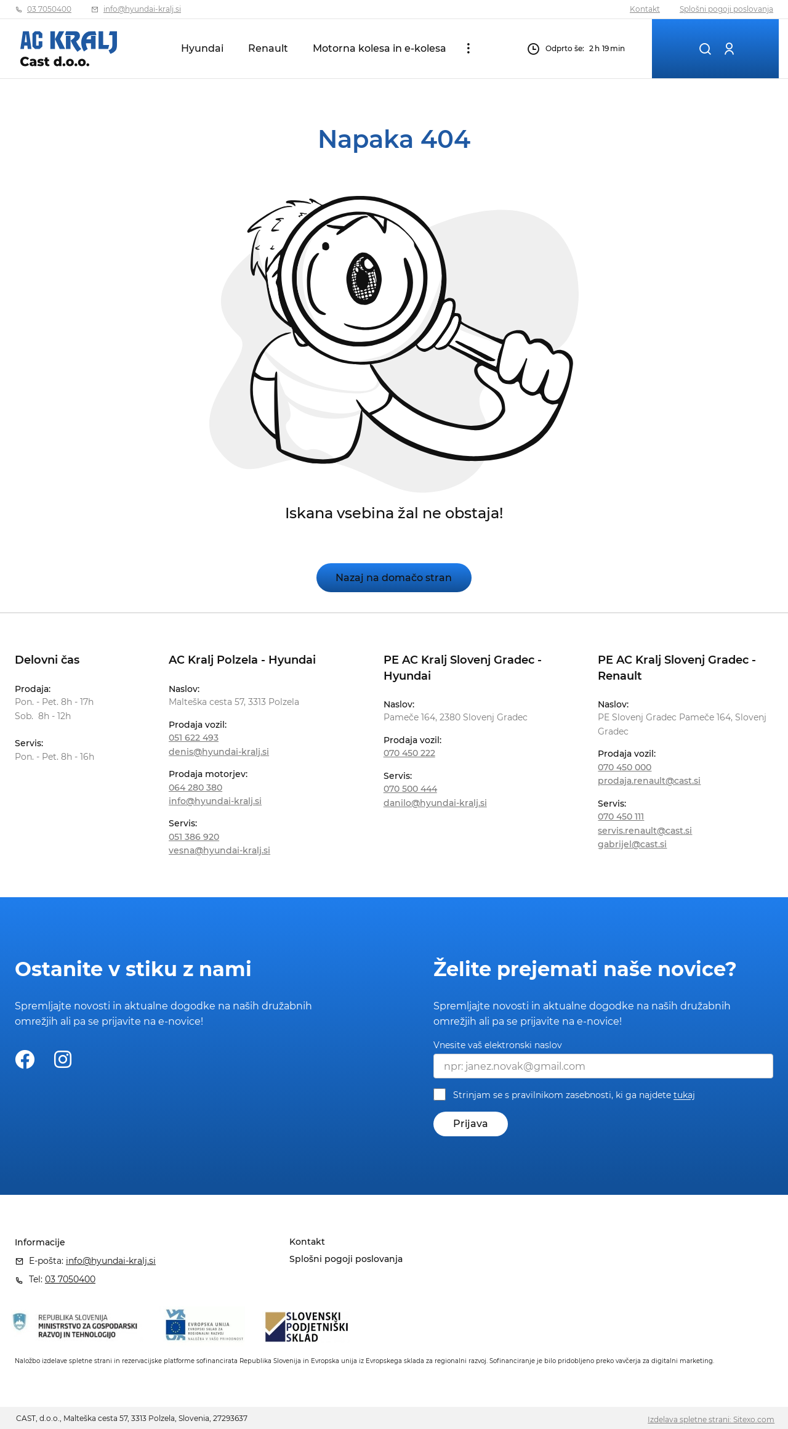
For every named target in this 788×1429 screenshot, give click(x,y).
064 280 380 (195, 787)
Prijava (470, 1124)
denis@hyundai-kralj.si (219, 751)
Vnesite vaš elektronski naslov (497, 1045)
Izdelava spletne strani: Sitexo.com (711, 1419)
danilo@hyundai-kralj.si (435, 802)
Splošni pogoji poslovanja (726, 9)
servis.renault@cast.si (645, 830)
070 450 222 (409, 753)
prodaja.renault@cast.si (649, 780)
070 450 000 (624, 767)
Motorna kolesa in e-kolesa (379, 48)
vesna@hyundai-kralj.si (219, 850)
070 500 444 (410, 788)
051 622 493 (194, 737)
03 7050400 (49, 9)
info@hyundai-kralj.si (142, 9)
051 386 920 (194, 836)
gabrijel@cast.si (632, 844)
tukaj (684, 1095)
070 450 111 (621, 816)
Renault (268, 48)
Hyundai (202, 48)
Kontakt (645, 9)
